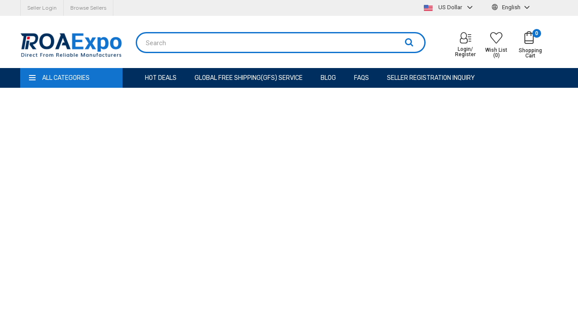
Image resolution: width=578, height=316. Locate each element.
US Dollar (449, 7)
